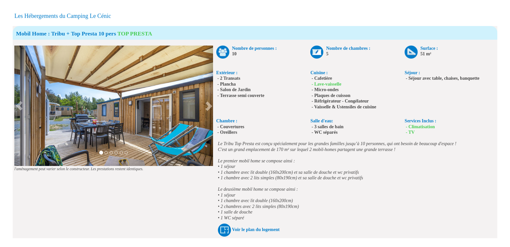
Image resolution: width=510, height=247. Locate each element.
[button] (19, 106)
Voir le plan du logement (255, 229)
